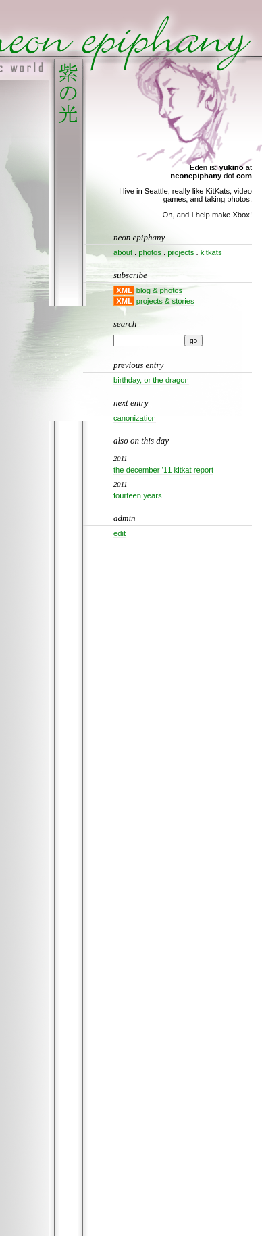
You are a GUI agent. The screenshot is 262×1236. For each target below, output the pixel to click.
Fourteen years (137, 495)
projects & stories (165, 301)
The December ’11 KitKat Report (163, 470)
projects (180, 252)
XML (124, 290)
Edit (119, 533)
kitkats (211, 252)
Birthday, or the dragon (151, 380)
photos (149, 252)
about (122, 252)
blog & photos (159, 290)
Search (124, 324)
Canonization (134, 418)
